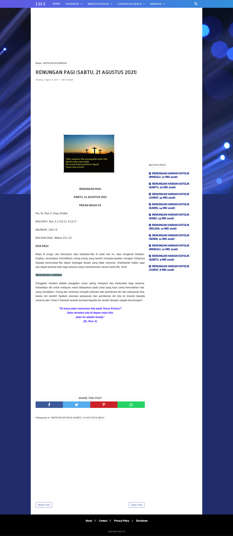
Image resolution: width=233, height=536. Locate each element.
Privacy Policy (121, 521)
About (88, 521)
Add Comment (67, 80)
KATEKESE (72, 4)
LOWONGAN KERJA (130, 4)
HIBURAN (156, 4)
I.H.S (40, 4)
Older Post (136, 505)
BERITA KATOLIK (98, 4)
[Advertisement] (116, 34)
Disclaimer (142, 521)
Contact (103, 521)
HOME (56, 4)
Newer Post (44, 505)
